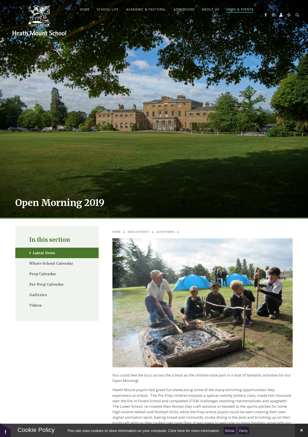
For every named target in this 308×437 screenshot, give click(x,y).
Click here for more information (193, 431)
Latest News (165, 232)
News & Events (138, 232)
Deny (243, 430)
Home (116, 232)
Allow (229, 430)
